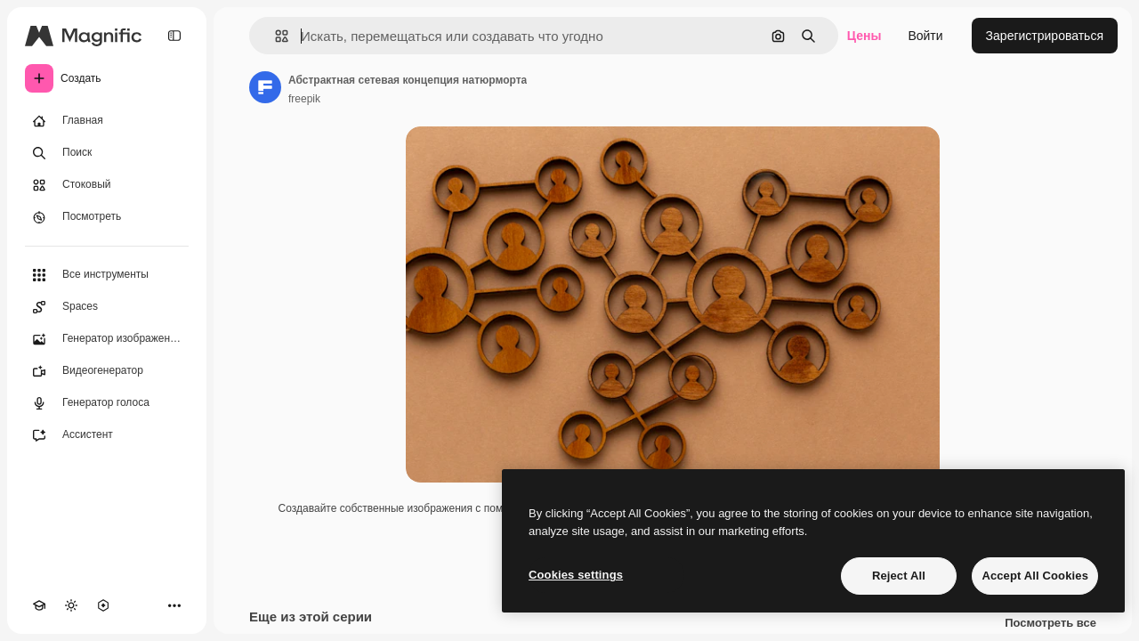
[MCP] (103, 605)
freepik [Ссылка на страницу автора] (304, 99)
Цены (864, 35)
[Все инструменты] (107, 275)
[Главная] (107, 121)
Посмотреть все (1050, 623)
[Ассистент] (107, 435)
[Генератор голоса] (107, 403)
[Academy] (39, 605)
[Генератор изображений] (107, 339)
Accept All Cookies (1034, 575)
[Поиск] (107, 153)
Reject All (898, 575)
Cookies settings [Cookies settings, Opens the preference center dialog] (576, 574)
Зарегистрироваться (1044, 35)
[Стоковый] (107, 185)
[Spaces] (107, 307)
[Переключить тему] (71, 605)
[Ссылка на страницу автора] (265, 87)
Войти (925, 35)
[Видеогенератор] (107, 371)
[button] (274, 36)
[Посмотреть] (107, 217)
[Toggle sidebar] (174, 35)
